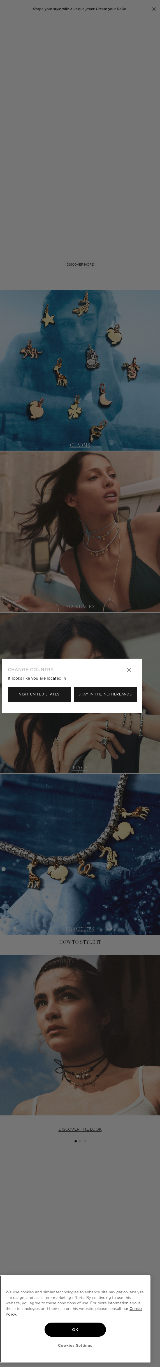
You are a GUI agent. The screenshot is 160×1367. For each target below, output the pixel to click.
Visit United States (39, 694)
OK (75, 1329)
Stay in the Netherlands (105, 694)
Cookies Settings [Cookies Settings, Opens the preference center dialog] (75, 1345)
